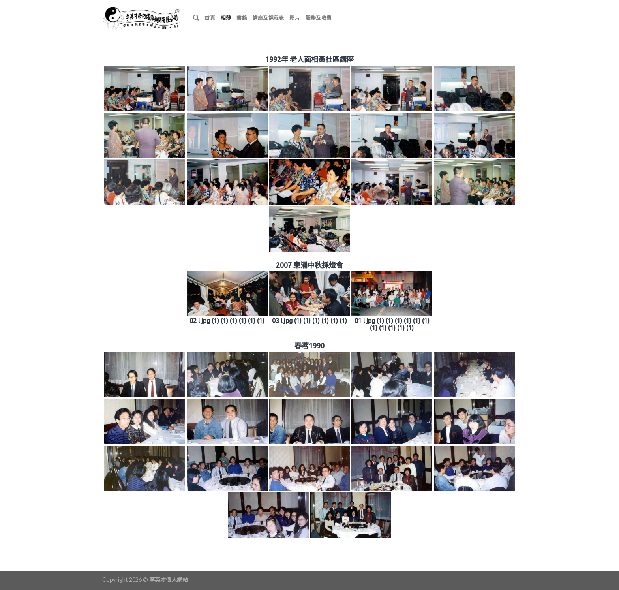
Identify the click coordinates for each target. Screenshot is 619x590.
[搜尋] (196, 17)
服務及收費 (319, 18)
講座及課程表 (268, 18)
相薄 (226, 18)
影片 (294, 18)
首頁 (209, 18)
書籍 (241, 18)
